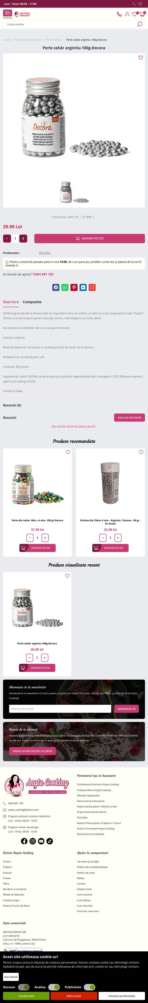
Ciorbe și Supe (11, 900)
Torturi (7, 861)
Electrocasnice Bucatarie (91, 801)
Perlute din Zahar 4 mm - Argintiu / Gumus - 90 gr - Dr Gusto (110, 522)
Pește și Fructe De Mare (16, 905)
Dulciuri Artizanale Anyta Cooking (96, 828)
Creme (6, 878)
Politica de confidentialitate (92, 867)
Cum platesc (84, 900)
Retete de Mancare (13, 894)
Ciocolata (82, 817)
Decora (44, 253)
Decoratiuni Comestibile (90, 834)
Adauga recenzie (129, 417)
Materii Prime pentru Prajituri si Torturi (99, 823)
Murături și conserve (14, 889)
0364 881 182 (44, 274)
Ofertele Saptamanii (88, 795)
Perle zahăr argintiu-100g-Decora (37, 643)
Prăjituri (7, 867)
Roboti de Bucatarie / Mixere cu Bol (97, 806)
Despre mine (84, 889)
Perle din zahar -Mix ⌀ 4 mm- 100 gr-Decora (37, 520)
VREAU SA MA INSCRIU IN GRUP (32, 751)
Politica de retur (86, 872)
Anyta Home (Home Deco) (91, 812)
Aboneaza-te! (126, 709)
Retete (80, 878)
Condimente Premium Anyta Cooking (98, 784)
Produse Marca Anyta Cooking (94, 790)
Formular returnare (88, 911)
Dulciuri (7, 872)
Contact (81, 883)
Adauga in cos (90, 239)
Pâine (6, 883)
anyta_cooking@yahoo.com (21, 810)
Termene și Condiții (88, 861)
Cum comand (84, 894)
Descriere (11, 302)
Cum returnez (85, 905)
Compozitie (32, 302)
